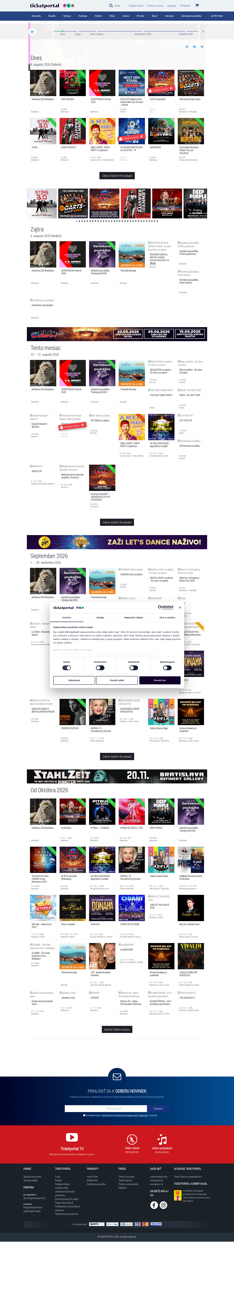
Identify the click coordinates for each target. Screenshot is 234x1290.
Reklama (122, 1236)
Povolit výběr (117, 680)
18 (122, 269)
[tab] (38, 16)
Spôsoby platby (30, 1228)
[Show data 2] (194, 95)
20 (127, 269)
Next (203, 79)
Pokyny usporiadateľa (128, 1232)
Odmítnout (74, 680)
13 (109, 269)
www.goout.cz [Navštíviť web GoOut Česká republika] (156, 1232)
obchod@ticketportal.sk (34, 1246)
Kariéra (58, 1228)
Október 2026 (186, 82)
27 (146, 269)
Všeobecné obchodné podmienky (65, 1241)
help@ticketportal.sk (32, 1255)
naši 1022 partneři (69, 632)
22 (133, 269)
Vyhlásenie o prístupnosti (66, 1262)
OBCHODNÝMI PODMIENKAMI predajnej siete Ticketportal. (125, 1163)
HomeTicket (92, 1224)
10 (100, 269)
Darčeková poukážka (96, 1232)
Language (171, 5)
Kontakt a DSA (61, 1236)
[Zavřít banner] (180, 608)
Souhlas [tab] (66, 617)
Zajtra (78, 82)
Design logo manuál (64, 1251)
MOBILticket (92, 1228)
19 (125, 269)
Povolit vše (160, 680)
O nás (57, 1224)
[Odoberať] (158, 1157)
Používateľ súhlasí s (121, 1163)
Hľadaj (114, 5)
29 (152, 269)
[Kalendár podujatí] (32, 80)
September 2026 (142, 82)
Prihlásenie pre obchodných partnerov (67, 1256)
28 (149, 269)
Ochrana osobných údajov (67, 1247)
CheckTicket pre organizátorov (188, 1224)
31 (157, 269)
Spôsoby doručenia (32, 1224)
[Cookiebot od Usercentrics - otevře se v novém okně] (160, 607)
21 (130, 269)
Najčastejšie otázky (32, 1259)
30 (154, 269)
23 (135, 269)
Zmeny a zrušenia (155, 5)
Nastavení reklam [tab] (133, 617)
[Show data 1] (187, 95)
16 (117, 269)
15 (114, 269)
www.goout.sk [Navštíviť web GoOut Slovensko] (156, 1228)
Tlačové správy (125, 1228)
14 (111, 269)
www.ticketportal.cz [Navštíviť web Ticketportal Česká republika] (159, 1224)
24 (138, 269)
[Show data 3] (202, 95)
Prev (48, 79)
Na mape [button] (217, 16)
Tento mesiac (96, 82)
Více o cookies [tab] (167, 617)
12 (106, 269)
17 (119, 269)
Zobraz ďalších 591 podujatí (117, 224)
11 (103, 269)
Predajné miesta (136, 5)
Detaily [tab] (100, 617)
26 (143, 269)
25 (141, 269)
